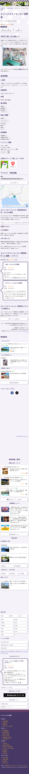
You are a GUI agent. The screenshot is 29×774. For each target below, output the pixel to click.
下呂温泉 (22, 573)
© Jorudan (23, 206)
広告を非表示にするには (21, 436)
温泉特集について (14, 699)
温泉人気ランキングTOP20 (14, 499)
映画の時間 (5, 757)
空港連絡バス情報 (7, 737)
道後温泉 (3, 566)
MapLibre (12, 206)
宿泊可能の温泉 (5, 642)
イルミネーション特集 (8, 748)
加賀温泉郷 (18, 566)
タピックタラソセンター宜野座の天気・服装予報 (14, 222)
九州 (16, 631)
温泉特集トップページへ (7, 706)
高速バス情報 (6, 735)
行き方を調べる (14, 182)
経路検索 (5, 722)
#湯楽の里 (3, 651)
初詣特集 (5, 751)
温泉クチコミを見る (6, 687)
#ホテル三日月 (4, 653)
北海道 (3, 622)
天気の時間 (5, 759)
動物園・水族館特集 (7, 746)
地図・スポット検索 (7, 726)
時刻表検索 (5, 721)
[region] (14, 196)
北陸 (16, 625)
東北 (16, 622)
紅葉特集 (5, 749)
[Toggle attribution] (27, 206)
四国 (2, 631)
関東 (2, 619)
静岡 (12, 616)
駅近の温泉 (4, 648)
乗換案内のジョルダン (10, 765)
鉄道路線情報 (6, 732)
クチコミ (13, 30)
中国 (16, 628)
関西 (16, 619)
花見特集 (5, 743)
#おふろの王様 (24, 651)
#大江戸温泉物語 (10, 651)
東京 (2, 616)
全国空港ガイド (6, 738)
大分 (21, 616)
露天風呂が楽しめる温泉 (7, 645)
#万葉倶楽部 (17, 651)
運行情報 (5, 724)
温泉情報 (3, 30)
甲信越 (3, 625)
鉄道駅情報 (5, 730)
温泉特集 (3, 8)
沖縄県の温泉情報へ (14, 382)
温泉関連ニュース (14, 534)
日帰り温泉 (3, 26)
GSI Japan (18, 206)
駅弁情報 (5, 761)
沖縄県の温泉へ (5, 704)
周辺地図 (8, 30)
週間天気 (19, 30)
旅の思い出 (5, 762)
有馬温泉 (3, 573)
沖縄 (2, 634)
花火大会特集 (6, 744)
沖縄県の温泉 (10, 8)
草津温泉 (13, 573)
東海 (2, 628)
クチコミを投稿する (14, 319)
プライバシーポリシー (22, 765)
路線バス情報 (6, 733)
